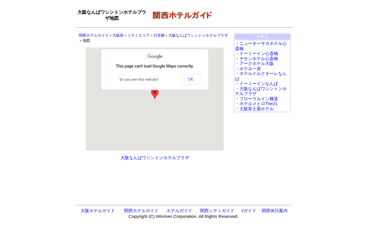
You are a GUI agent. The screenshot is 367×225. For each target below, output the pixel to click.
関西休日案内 (275, 210)
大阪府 (118, 35)
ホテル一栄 (250, 68)
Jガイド (248, 210)
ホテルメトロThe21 (258, 103)
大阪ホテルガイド (98, 210)
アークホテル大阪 (256, 63)
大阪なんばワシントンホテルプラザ (198, 35)
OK (190, 79)
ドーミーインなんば (258, 83)
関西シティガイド (217, 210)
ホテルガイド (179, 210)
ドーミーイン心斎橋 (258, 53)
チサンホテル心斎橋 (258, 58)
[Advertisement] (253, 15)
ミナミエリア (138, 35)
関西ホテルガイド (94, 35)
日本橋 (159, 35)
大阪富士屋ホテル (256, 108)
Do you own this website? (139, 80)
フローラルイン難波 (258, 98)
